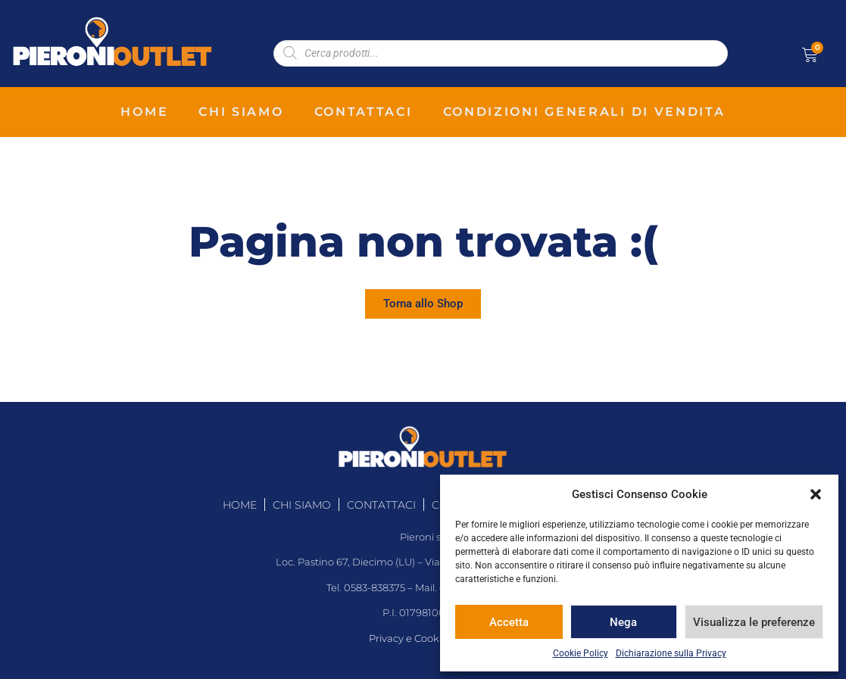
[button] (815, 494)
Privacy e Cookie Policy (423, 638)
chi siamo (240, 111)
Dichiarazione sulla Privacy (671, 653)
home (144, 111)
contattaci (363, 111)
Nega (623, 622)
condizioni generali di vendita (584, 111)
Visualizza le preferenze (754, 622)
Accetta (509, 622)
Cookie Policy (580, 653)
